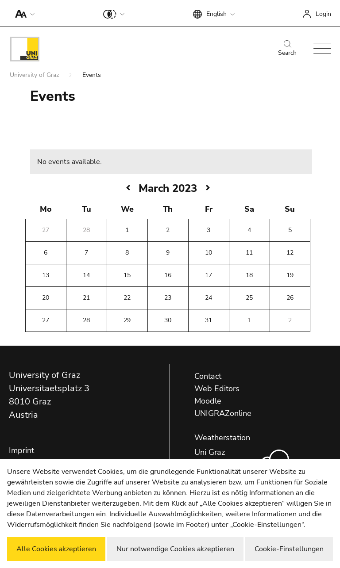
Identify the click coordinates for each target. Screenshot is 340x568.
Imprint (21, 450)
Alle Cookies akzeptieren (56, 549)
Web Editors (217, 388)
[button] (23, 13)
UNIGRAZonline (222, 413)
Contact (207, 376)
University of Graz (35, 75)
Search (287, 48)
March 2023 (168, 188)
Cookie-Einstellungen (289, 549)
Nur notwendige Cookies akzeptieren (175, 549)
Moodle (207, 401)
